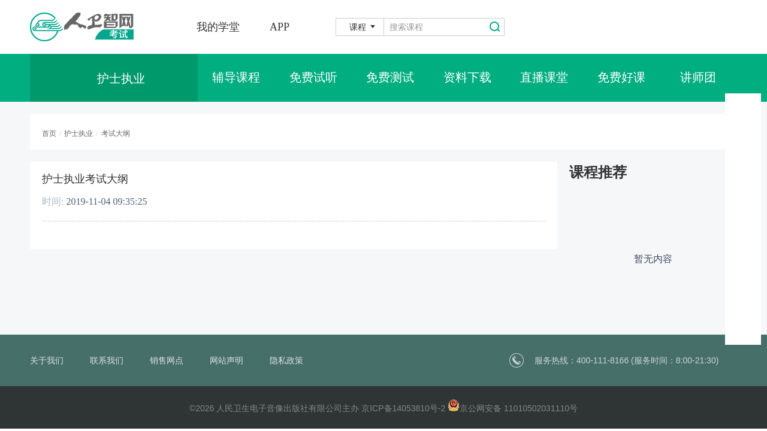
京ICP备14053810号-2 (403, 408)
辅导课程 (236, 77)
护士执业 (78, 133)
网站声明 (226, 360)
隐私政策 (286, 360)
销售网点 (166, 360)
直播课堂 (544, 77)
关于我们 (47, 360)
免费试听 (313, 77)
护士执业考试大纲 (85, 179)
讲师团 (698, 77)
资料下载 (467, 77)
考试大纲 (115, 133)
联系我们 (106, 360)
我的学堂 (218, 27)
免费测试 (390, 77)
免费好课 (621, 77)
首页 (49, 133)
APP (279, 27)
